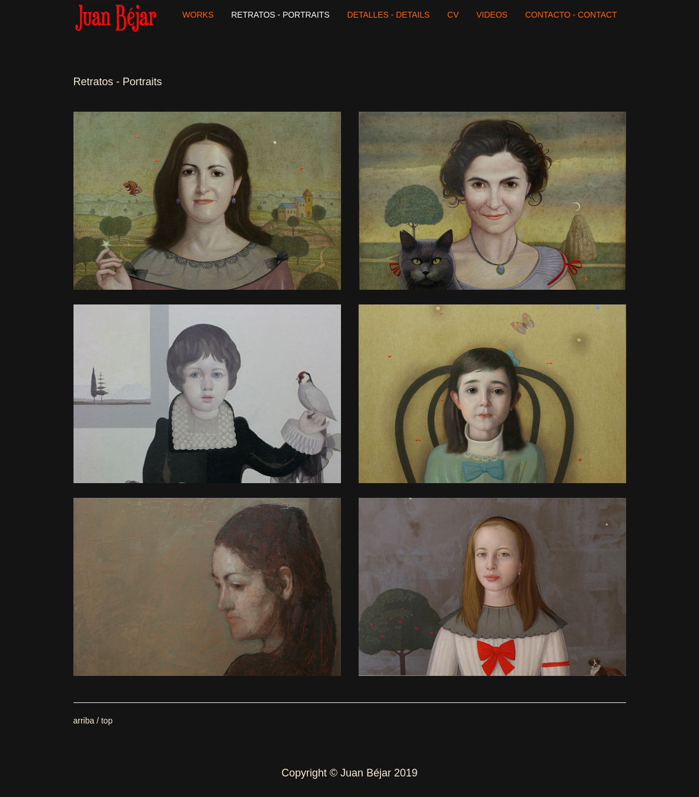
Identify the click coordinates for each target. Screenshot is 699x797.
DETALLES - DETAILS (388, 14)
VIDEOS (491, 14)
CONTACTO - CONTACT (571, 14)
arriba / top (93, 720)
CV (453, 14)
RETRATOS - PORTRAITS (280, 14)
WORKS (197, 14)
